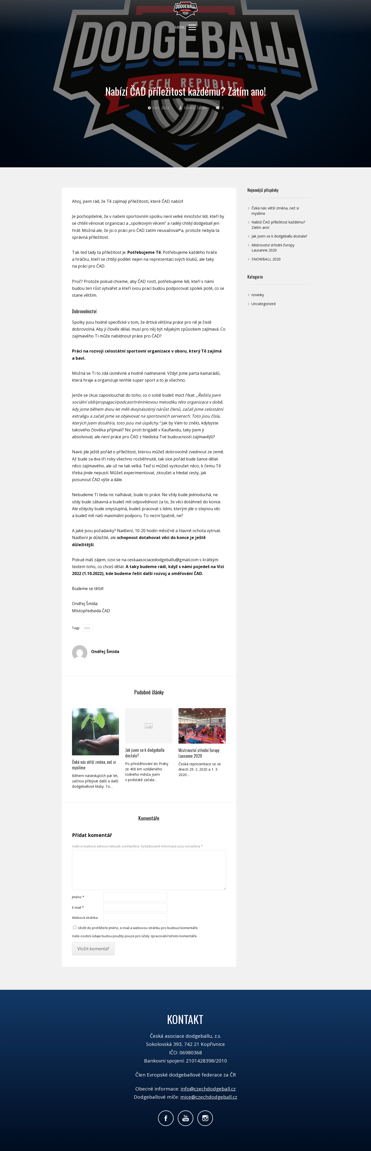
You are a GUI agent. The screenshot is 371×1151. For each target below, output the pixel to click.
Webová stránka (85, 917)
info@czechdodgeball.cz (208, 1088)
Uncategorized (264, 303)
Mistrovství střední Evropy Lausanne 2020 (198, 753)
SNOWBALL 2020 (266, 259)
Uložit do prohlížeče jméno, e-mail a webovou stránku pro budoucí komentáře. (138, 927)
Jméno (78, 897)
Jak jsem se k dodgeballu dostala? (144, 753)
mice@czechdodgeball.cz (208, 1097)
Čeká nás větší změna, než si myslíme (94, 765)
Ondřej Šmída (192, 107)
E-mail (78, 907)
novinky (258, 294)
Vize (87, 628)
